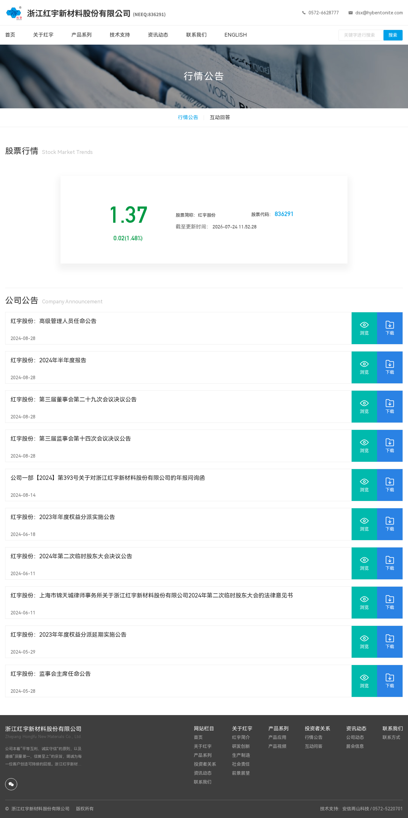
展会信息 (355, 746)
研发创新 (241, 746)
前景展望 (241, 773)
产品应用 (277, 737)
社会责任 (241, 764)
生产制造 (241, 755)
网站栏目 (204, 729)
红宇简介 (241, 737)
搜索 (393, 35)
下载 (390, 328)
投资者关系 (205, 764)
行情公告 (188, 117)
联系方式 (391, 737)
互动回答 (220, 117)
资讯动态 (203, 773)
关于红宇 (203, 746)
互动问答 (314, 746)
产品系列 (203, 755)
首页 (198, 737)
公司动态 (355, 737)
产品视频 (277, 746)
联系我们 (203, 782)
